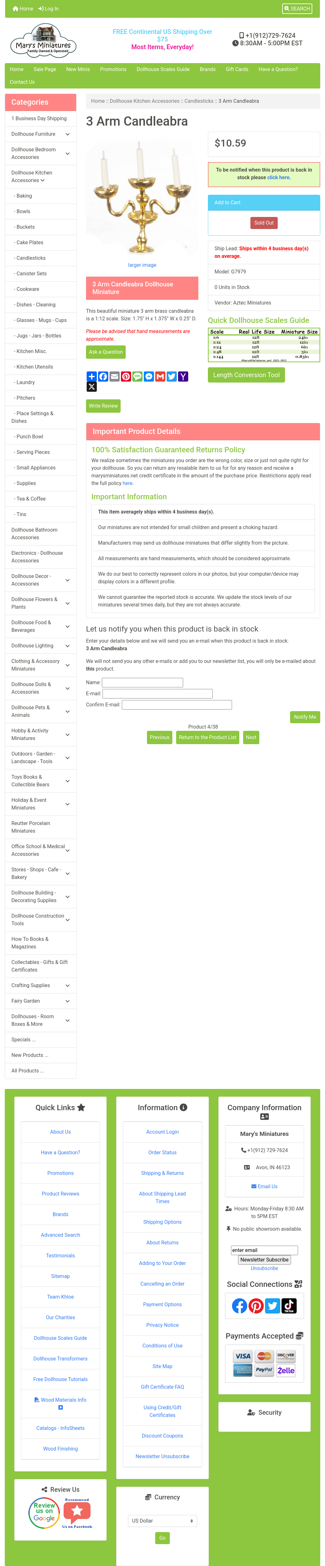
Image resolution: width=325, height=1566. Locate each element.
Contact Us (22, 82)
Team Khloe (60, 1297)
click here (278, 177)
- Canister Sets (29, 274)
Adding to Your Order (162, 1263)
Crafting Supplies (40, 985)
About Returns (162, 1243)
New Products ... (30, 1055)
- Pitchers (23, 398)
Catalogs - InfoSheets (60, 1428)
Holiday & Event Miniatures (40, 804)
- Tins (18, 514)
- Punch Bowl (27, 437)
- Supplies (23, 483)
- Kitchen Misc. (29, 351)
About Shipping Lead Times (162, 1197)
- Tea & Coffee (28, 499)
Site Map (163, 1366)
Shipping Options (162, 1222)
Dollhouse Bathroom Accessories (34, 534)
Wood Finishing (60, 1449)
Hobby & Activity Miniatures (40, 734)
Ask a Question (106, 352)
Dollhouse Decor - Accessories (40, 580)
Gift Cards (237, 69)
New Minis (78, 69)
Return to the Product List (207, 737)
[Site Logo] (57, 40)
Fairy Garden (40, 1001)
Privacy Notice (162, 1325)
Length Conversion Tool (246, 375)
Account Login (162, 1132)
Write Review (103, 406)
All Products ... (27, 1071)
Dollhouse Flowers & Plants (40, 603)
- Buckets (23, 227)
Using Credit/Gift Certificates (163, 1411)
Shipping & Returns (162, 1173)
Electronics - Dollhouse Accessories (37, 557)
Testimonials (60, 1256)
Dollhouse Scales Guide (163, 69)
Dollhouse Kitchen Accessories (145, 101)
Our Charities (60, 1317)
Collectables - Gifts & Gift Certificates (39, 966)
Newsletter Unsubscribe (162, 1456)
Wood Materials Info (61, 1403)
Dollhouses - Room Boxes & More (40, 1020)
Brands (208, 69)
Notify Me (305, 717)
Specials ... (23, 1040)
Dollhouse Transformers (60, 1359)
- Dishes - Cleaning (33, 305)
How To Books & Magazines (30, 943)
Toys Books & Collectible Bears (40, 781)
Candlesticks (198, 101)
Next (251, 737)
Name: (93, 682)
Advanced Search (60, 1235)
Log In (48, 9)
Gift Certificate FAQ (162, 1387)
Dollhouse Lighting (40, 646)
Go (162, 1538)
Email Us (264, 1186)
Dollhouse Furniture (40, 134)
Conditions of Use (162, 1346)
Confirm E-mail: (103, 705)
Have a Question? (278, 69)
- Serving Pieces (30, 452)
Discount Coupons (162, 1436)
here (127, 483)
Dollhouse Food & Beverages (40, 626)
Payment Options (162, 1304)
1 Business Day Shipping (39, 118)
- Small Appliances (33, 468)
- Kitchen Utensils (32, 367)
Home (23, 9)
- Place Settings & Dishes (32, 417)
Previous (159, 737)
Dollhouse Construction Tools (40, 920)
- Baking (21, 196)
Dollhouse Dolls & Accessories (40, 688)
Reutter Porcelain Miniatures (30, 827)
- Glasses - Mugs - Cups (39, 320)
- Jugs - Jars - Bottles (36, 336)
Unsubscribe (264, 1268)
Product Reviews (60, 1194)
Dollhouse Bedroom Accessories (40, 153)
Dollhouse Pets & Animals (40, 711)
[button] (297, 9)
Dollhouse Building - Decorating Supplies (40, 896)
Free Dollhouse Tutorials (60, 1379)
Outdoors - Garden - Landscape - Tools (40, 757)
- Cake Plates (27, 242)
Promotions (113, 69)
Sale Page (45, 69)
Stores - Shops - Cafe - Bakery (40, 873)
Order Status (163, 1153)
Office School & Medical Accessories (40, 850)
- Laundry (23, 382)
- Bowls (20, 211)
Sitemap (60, 1276)
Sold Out (264, 223)
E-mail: (93, 694)
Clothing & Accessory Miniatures (40, 665)
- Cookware (25, 289)
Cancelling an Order (162, 1284)
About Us (60, 1132)
